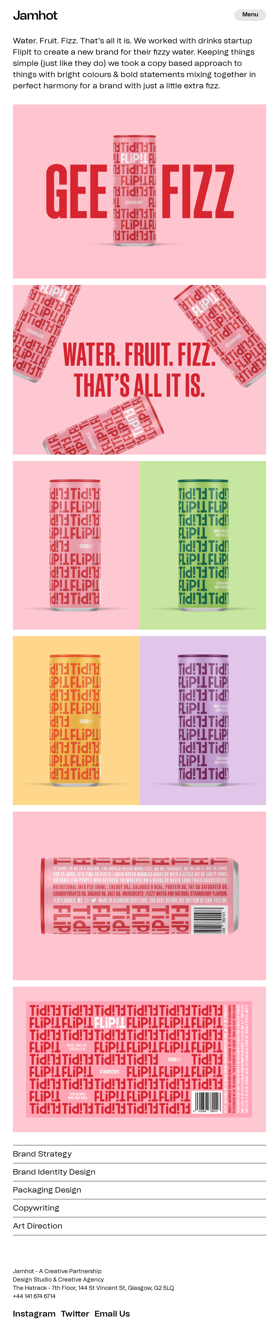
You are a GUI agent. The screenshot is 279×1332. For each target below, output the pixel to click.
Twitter (75, 1314)
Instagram (34, 1314)
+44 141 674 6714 (34, 1297)
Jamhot (32, 15)
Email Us (112, 1314)
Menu (250, 15)
